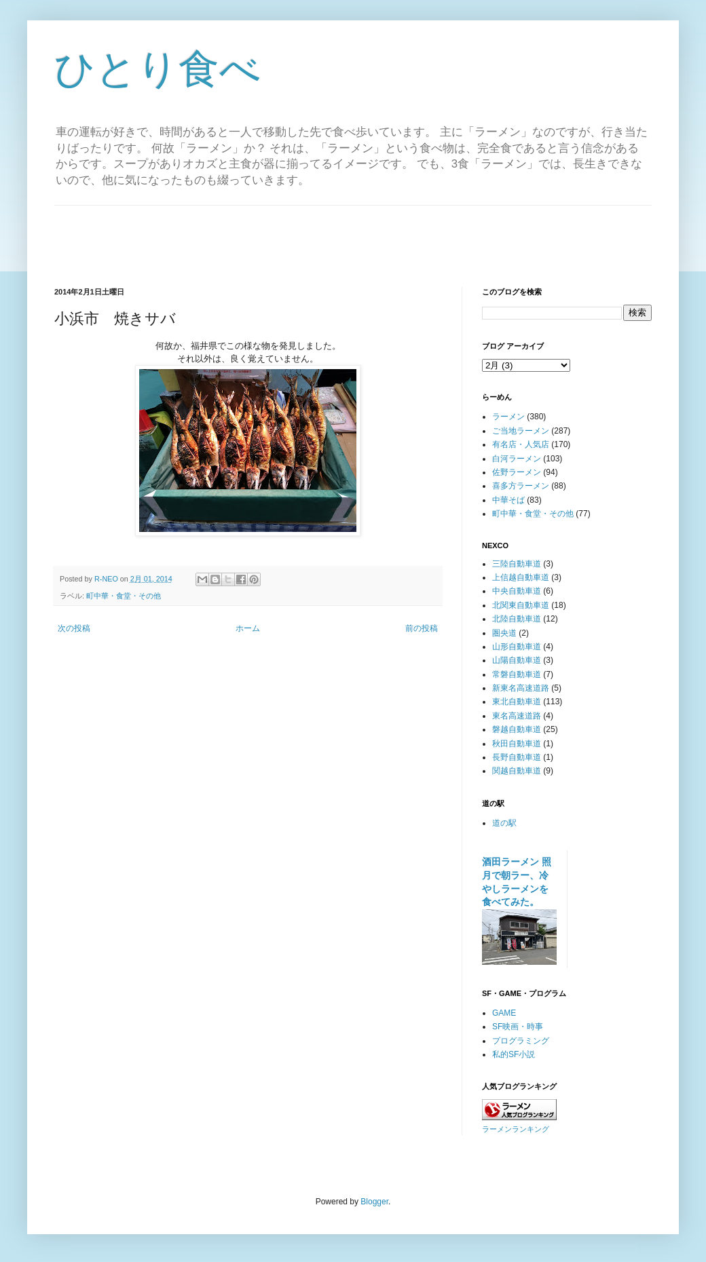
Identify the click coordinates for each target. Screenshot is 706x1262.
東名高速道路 (516, 716)
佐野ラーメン (516, 472)
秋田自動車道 (516, 743)
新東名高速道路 (520, 688)
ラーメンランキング (515, 1129)
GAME (504, 1013)
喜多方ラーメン (520, 486)
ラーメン (508, 416)
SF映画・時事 (517, 1026)
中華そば (508, 500)
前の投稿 (421, 628)
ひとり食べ (157, 69)
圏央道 (504, 633)
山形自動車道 (516, 646)
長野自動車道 (516, 757)
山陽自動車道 (516, 660)
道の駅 (504, 823)
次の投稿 (74, 628)
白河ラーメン (516, 458)
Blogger (374, 1201)
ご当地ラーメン (520, 431)
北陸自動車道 (516, 619)
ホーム (248, 628)
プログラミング (520, 1041)
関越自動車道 (516, 771)
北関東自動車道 (520, 605)
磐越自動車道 (516, 729)
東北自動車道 (516, 701)
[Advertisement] (353, 236)
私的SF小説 (513, 1054)
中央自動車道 (516, 591)
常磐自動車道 (516, 674)
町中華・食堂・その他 (123, 596)
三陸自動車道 (516, 564)
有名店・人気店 (520, 444)
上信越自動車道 (520, 577)
